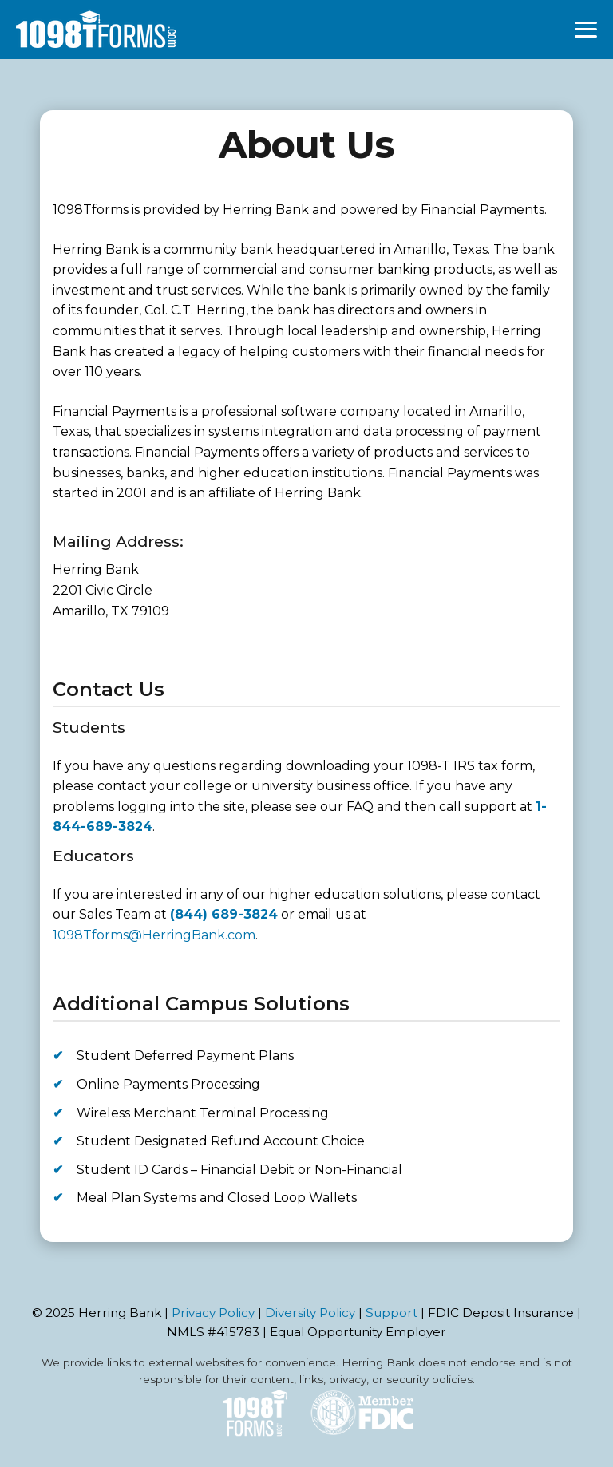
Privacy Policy (213, 1312)
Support (391, 1312)
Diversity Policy (310, 1312)
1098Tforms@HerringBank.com (154, 935)
